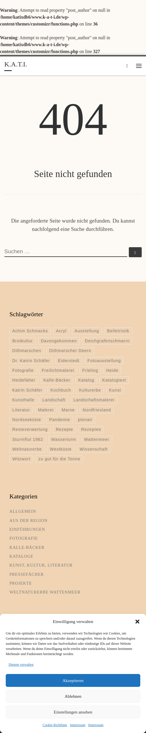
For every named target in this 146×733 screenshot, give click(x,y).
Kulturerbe (90, 390)
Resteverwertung (30, 429)
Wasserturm (63, 439)
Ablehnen (73, 696)
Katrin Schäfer (27, 390)
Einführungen (27, 529)
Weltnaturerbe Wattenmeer (44, 592)
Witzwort (21, 459)
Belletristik (118, 331)
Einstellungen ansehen (73, 712)
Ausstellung (87, 331)
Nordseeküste (26, 419)
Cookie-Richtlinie (55, 725)
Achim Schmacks (30, 331)
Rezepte (64, 429)
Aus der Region (28, 520)
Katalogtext (114, 380)
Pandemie (59, 419)
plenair (85, 419)
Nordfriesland (97, 410)
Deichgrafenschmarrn (107, 341)
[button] (137, 621)
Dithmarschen (26, 350)
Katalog (86, 380)
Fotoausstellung (104, 360)
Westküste (61, 449)
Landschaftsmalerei (94, 400)
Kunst (115, 390)
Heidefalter (23, 380)
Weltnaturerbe (27, 449)
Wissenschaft (94, 449)
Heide (112, 370)
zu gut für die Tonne (59, 459)
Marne (68, 410)
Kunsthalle (23, 400)
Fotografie (23, 370)
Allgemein (22, 511)
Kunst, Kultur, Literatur (41, 565)
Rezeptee (91, 429)
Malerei (46, 410)
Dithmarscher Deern (70, 350)
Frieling (90, 370)
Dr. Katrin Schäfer (31, 360)
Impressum (77, 725)
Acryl (61, 331)
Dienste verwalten (21, 665)
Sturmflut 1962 (27, 439)
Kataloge (21, 556)
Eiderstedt (69, 360)
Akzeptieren (72, 680)
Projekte (20, 583)
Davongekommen (59, 341)
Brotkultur (22, 341)
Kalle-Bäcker (57, 380)
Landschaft (53, 400)
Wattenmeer (96, 439)
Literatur (21, 410)
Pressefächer (26, 574)
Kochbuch (60, 390)
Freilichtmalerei (58, 370)
